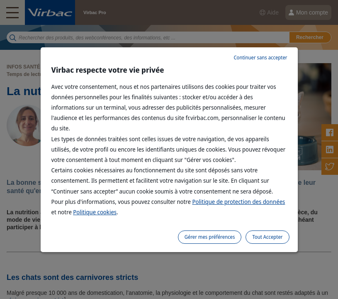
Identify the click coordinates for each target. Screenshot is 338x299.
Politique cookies (95, 212)
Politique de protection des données (238, 202)
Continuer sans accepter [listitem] (260, 57)
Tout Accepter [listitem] (267, 236)
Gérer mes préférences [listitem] (210, 236)
